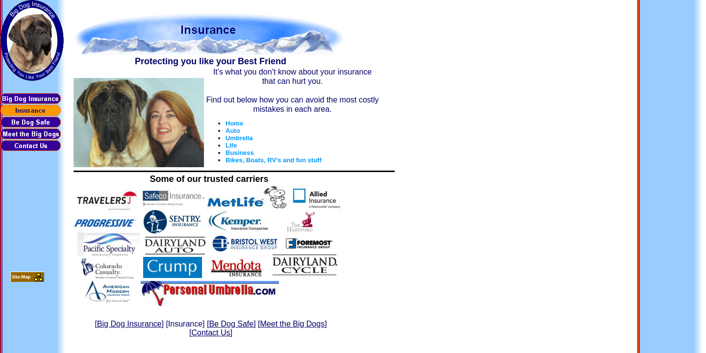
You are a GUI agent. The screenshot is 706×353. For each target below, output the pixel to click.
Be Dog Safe (231, 324)
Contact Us (210, 332)
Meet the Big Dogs (292, 324)
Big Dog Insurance (129, 324)
